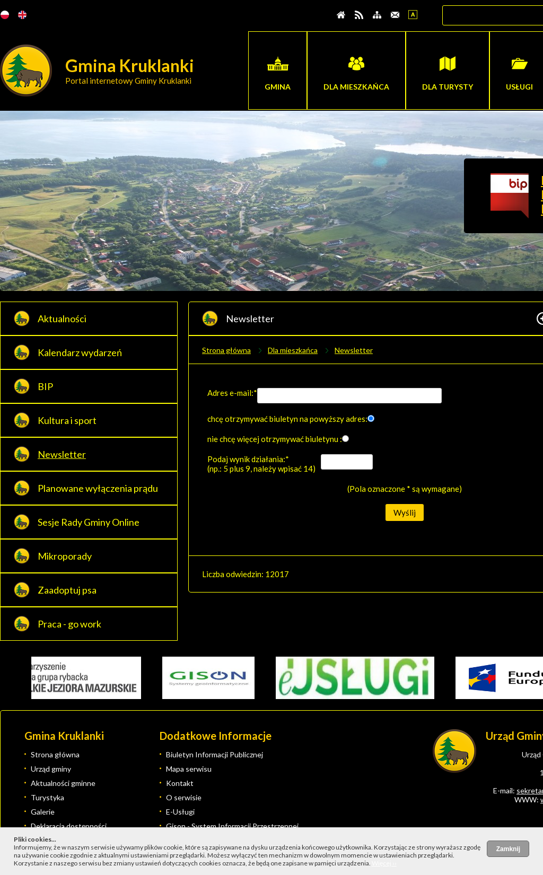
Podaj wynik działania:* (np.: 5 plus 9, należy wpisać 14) (261, 463)
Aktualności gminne (63, 783)
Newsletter (62, 454)
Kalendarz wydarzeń (80, 352)
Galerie (43, 811)
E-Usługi (180, 811)
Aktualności (62, 318)
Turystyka (47, 797)
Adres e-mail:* (232, 392)
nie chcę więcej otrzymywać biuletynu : (274, 439)
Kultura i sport (67, 420)
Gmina (278, 86)
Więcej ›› (384, 863)
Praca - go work (69, 624)
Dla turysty (447, 86)
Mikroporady (65, 556)
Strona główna (226, 350)
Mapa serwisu (189, 768)
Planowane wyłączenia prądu (98, 488)
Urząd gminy (51, 768)
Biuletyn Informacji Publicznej (214, 754)
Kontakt (180, 783)
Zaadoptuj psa (67, 590)
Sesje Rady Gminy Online (88, 522)
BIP (45, 386)
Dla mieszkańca (356, 86)
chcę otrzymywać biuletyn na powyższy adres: (287, 418)
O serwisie (184, 797)
